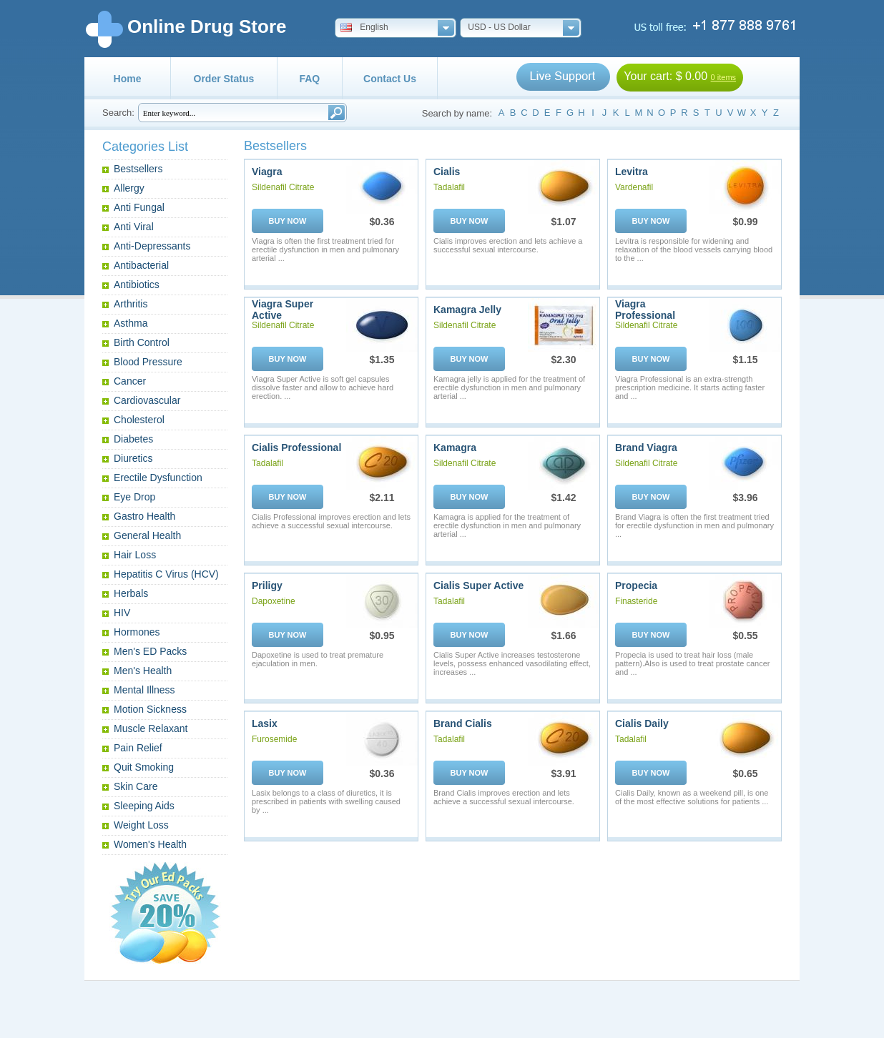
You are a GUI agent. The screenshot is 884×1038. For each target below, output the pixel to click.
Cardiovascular (147, 400)
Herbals (131, 593)
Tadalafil (449, 187)
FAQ (309, 78)
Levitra (631, 171)
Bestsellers (138, 168)
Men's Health (143, 670)
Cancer (130, 381)
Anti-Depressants (152, 246)
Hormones (137, 632)
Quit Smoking (144, 767)
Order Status (224, 78)
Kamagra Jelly (467, 309)
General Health (147, 535)
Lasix (265, 723)
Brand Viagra (646, 447)
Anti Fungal (139, 207)
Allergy (129, 188)
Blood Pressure (148, 361)
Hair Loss (135, 554)
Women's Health (150, 844)
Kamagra (454, 447)
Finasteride (636, 601)
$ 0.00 (691, 76)
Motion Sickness (150, 709)
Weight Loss (141, 825)
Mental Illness (144, 690)
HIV (122, 612)
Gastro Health (144, 516)
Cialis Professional (296, 447)
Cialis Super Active (478, 585)
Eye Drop (134, 497)
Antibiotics (136, 284)
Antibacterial (141, 265)
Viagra (267, 171)
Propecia (636, 585)
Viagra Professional (645, 309)
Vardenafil (634, 187)
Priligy (267, 585)
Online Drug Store (206, 26)
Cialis (446, 171)
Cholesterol (139, 419)
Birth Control (142, 342)
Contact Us (389, 78)
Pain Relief (138, 747)
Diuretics (133, 458)
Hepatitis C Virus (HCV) (166, 574)
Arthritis (130, 304)
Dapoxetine (273, 601)
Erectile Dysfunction (158, 477)
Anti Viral (134, 226)
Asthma (130, 323)
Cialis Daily (642, 723)
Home (128, 78)
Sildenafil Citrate (283, 187)
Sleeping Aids (144, 805)
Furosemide (274, 739)
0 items (723, 77)
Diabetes (133, 439)
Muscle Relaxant (151, 728)
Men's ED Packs (150, 651)
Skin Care (135, 786)
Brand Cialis (462, 723)
